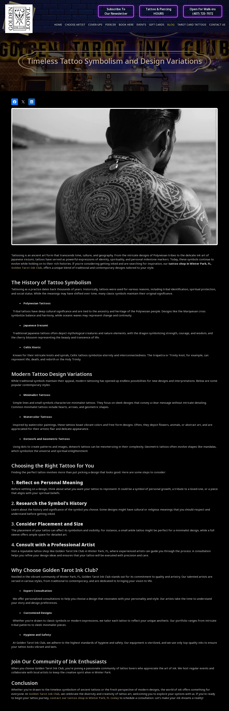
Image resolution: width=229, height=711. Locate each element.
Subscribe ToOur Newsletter (116, 11)
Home (58, 24)
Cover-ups (95, 24)
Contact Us (217, 24)
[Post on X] (23, 102)
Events (141, 24)
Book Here (126, 24)
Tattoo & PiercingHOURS (158, 11)
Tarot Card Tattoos (191, 24)
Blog (170, 24)
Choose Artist (75, 24)
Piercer (110, 24)
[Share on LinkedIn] (31, 102)
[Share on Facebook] (14, 102)
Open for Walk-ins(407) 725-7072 (203, 11)
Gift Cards (156, 24)
